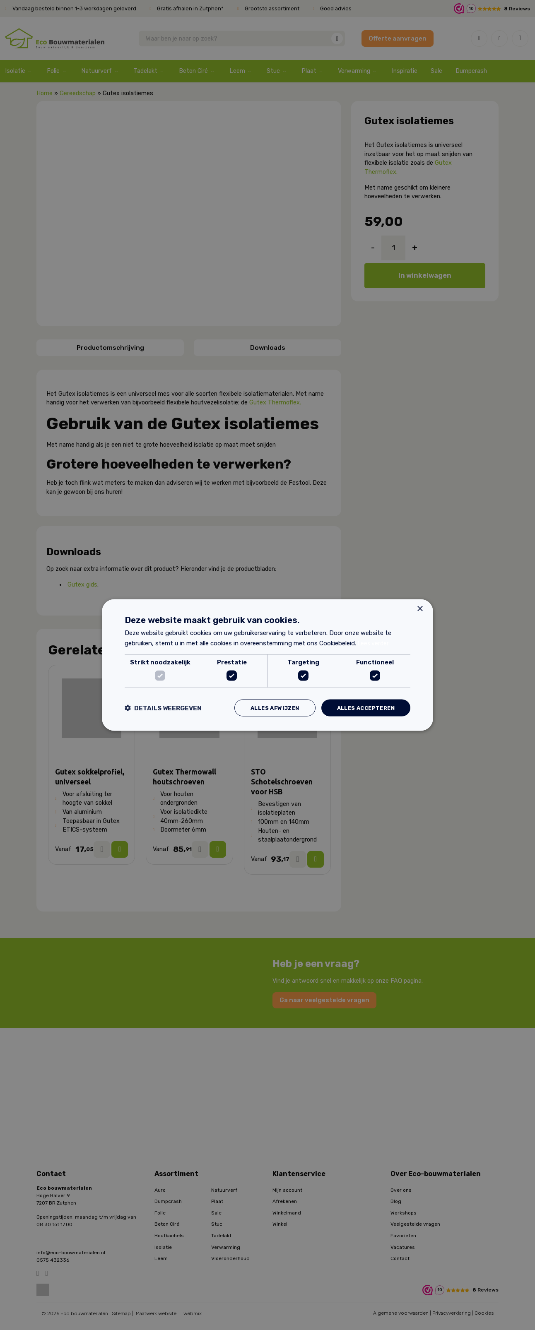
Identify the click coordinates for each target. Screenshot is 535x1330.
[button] (163, 708)
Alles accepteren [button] (363, 707)
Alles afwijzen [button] (267, 707)
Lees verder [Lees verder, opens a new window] (374, 642)
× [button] (420, 608)
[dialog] (267, 665)
